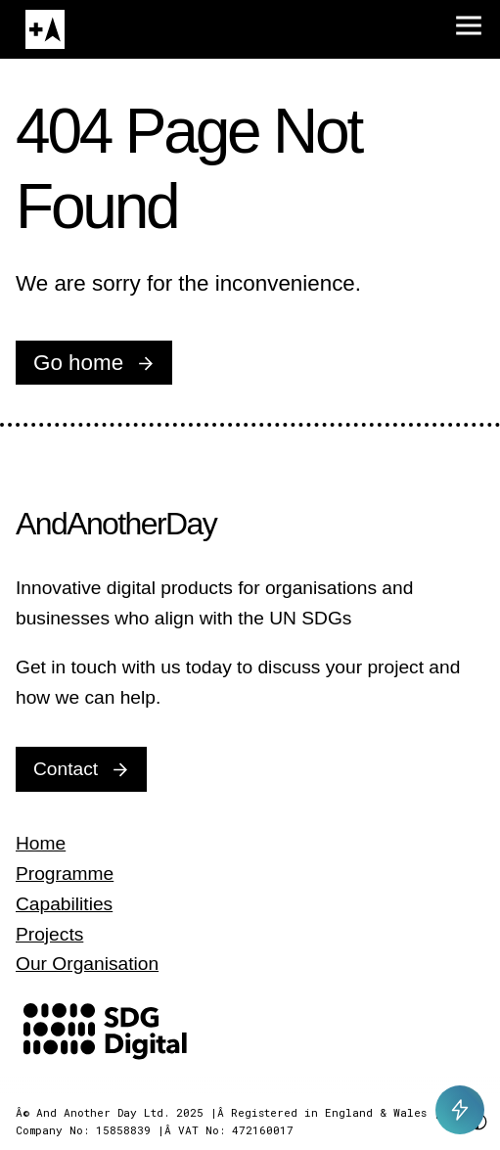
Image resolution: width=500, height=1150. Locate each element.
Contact (65, 769)
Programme (65, 873)
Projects (49, 934)
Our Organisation (87, 963)
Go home (78, 362)
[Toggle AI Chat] (459, 1109)
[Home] (45, 29)
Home (41, 843)
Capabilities (64, 904)
